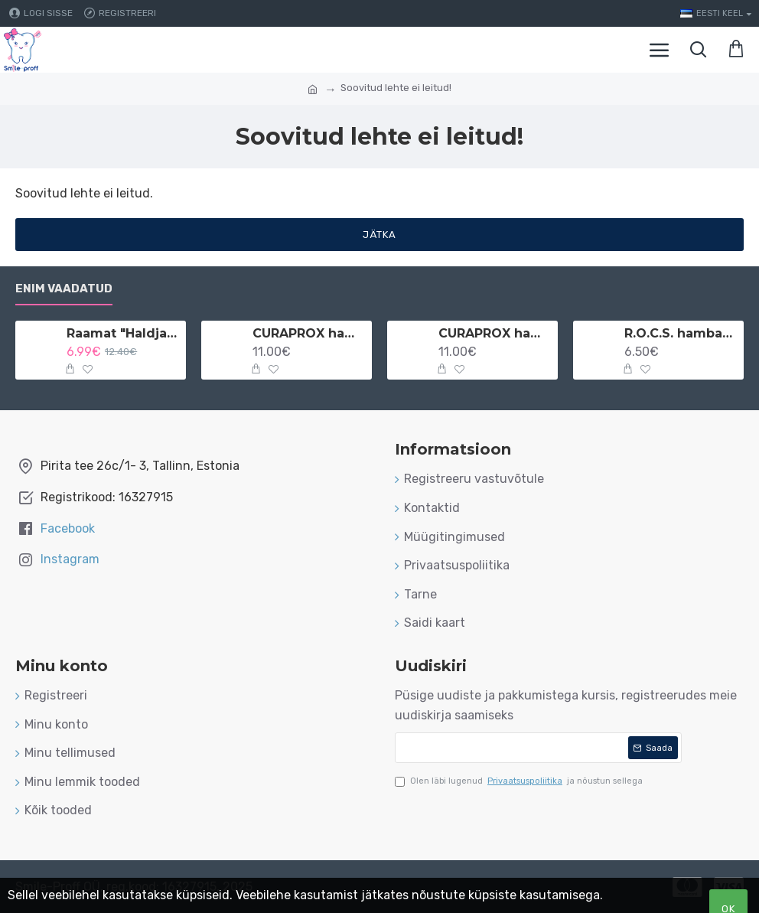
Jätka (379, 234)
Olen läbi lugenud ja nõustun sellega (519, 781)
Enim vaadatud (63, 288)
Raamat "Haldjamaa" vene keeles (124, 333)
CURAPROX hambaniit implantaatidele (495, 333)
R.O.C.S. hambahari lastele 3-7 (681, 333)
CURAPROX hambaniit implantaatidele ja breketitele (309, 333)
